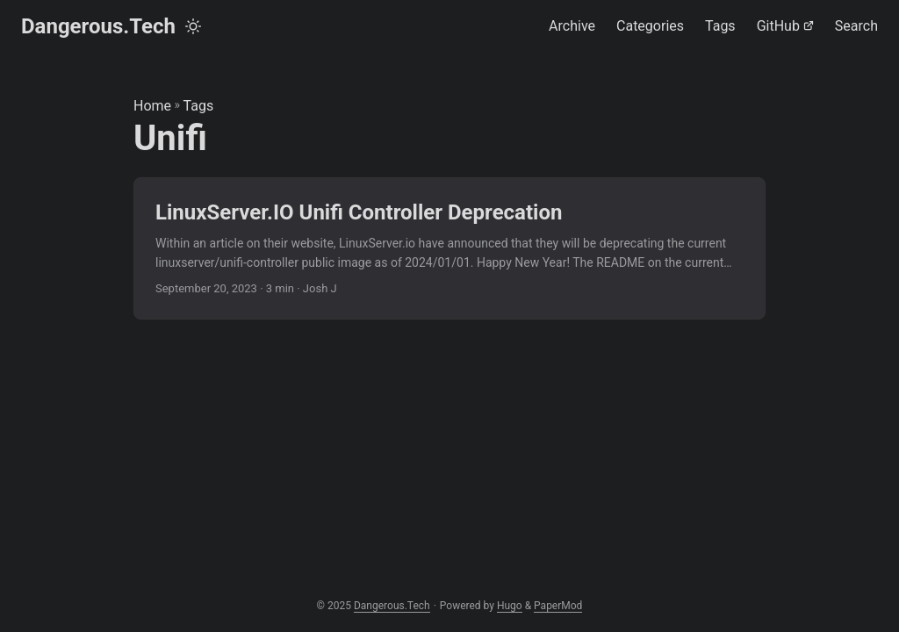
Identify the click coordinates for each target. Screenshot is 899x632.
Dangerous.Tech (98, 26)
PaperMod (558, 606)
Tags (198, 105)
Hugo (509, 606)
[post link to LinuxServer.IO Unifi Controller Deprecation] (449, 249)
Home (152, 105)
